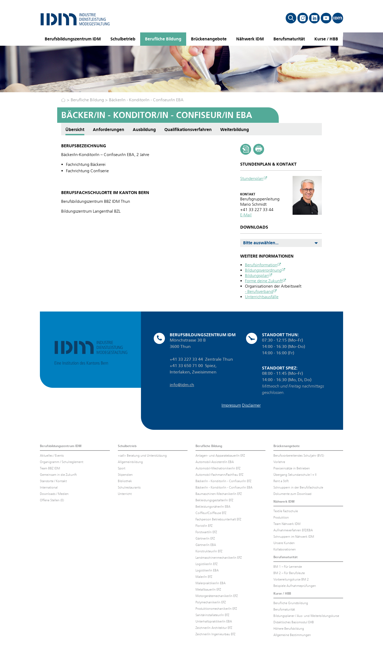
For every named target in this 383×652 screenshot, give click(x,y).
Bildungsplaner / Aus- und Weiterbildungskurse (306, 616)
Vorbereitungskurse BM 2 (291, 579)
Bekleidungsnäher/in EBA (212, 506)
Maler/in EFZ (203, 577)
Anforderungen (108, 129)
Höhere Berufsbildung (288, 628)
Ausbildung (144, 129)
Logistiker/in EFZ (206, 564)
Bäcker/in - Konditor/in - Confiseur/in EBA (146, 99)
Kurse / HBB (326, 38)
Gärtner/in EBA (205, 545)
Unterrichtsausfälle (261, 296)
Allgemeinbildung (130, 462)
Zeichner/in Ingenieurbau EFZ (215, 634)
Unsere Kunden (284, 543)
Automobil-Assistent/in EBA (214, 462)
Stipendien (125, 475)
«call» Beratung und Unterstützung (142, 455)
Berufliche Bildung (163, 38)
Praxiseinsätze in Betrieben (291, 468)
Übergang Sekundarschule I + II (295, 475)
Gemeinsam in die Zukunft (58, 475)
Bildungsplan (257, 275)
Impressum (231, 405)
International (49, 487)
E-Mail (246, 214)
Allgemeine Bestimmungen (292, 635)
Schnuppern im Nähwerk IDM (293, 537)
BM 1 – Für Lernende (287, 567)
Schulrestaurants (129, 487)
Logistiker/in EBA (207, 570)
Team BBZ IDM (50, 468)
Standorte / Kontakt (53, 481)
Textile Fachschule (285, 511)
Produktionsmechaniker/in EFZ (216, 609)
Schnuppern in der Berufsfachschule (298, 487)
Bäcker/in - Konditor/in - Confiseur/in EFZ (223, 481)
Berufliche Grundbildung (290, 603)
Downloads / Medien (54, 494)
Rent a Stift (281, 481)
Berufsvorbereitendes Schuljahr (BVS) (298, 455)
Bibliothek (125, 481)
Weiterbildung (234, 129)
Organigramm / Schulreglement (61, 462)
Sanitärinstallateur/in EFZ (212, 615)
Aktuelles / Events (52, 455)
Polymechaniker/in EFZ (210, 602)
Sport (121, 468)
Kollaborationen (284, 549)
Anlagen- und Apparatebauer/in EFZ (220, 455)
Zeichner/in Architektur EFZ (213, 628)
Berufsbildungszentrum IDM (73, 38)
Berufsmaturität (289, 38)
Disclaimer (251, 405)
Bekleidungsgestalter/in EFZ (214, 500)
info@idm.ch (182, 384)
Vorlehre (279, 462)
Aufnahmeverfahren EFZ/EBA (293, 530)
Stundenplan (251, 178)
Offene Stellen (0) (52, 500)
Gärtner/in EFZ (205, 538)
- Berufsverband (259, 291)
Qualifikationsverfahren (188, 129)
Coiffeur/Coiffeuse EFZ (210, 513)
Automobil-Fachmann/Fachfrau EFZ (219, 475)
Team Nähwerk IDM (287, 524)
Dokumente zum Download (292, 494)
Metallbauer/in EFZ (208, 589)
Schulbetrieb (122, 38)
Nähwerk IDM (250, 38)
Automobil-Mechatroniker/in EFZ (217, 468)
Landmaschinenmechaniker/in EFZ (218, 558)
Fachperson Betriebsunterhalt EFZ (218, 519)
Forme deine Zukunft (263, 280)
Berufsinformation (261, 264)
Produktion (281, 517)
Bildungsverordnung (263, 270)
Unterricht (125, 494)
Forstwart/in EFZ (206, 532)
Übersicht (74, 129)
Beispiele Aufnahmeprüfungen (294, 586)
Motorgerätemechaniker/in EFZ (216, 596)
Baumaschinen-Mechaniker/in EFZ (218, 494)
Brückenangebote (209, 38)
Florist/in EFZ (204, 526)
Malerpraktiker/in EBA (210, 583)
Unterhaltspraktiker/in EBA (213, 621)
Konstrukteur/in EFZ (208, 551)
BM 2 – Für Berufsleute (289, 573)
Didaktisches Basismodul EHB (293, 622)
